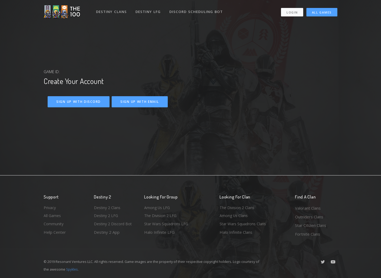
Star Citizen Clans (310, 225)
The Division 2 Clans (238, 208)
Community (54, 225)
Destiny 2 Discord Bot (114, 225)
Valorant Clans (308, 208)
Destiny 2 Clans (108, 208)
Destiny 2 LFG (107, 216)
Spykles (72, 269)
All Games (322, 11)
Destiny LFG (149, 10)
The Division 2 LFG (161, 216)
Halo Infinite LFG (159, 234)
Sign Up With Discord (78, 101)
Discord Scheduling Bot (197, 10)
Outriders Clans (309, 216)
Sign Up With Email (139, 101)
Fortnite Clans (307, 234)
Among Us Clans (234, 216)
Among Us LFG (157, 208)
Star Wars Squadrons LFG (167, 225)
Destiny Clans (112, 10)
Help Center (55, 234)
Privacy (50, 208)
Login (292, 11)
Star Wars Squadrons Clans (244, 225)
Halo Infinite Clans (236, 234)
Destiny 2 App (107, 234)
